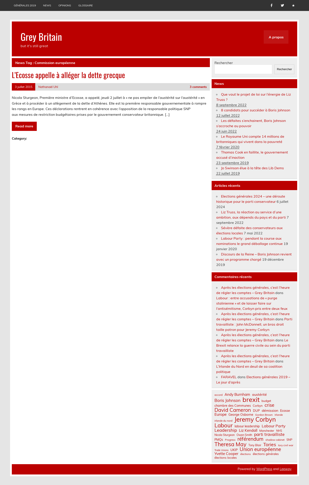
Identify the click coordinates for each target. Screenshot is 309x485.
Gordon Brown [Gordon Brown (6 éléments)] (264, 415)
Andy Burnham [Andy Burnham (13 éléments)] (237, 394)
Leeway (285, 469)
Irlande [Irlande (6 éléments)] (279, 415)
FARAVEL (229, 377)
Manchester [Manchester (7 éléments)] (266, 430)
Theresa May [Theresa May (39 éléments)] (230, 444)
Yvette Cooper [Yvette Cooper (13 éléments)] (226, 454)
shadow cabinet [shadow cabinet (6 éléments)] (274, 440)
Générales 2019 (25, 5)
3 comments (198, 87)
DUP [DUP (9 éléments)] (256, 410)
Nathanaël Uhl (48, 87)
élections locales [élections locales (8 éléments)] (225, 457)
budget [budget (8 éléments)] (266, 400)
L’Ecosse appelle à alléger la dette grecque (68, 74)
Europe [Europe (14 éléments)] (220, 414)
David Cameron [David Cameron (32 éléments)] (232, 409)
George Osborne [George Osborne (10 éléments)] (240, 414)
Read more (24, 126)
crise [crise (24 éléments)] (269, 405)
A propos (276, 37)
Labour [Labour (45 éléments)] (223, 425)
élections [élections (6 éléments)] (245, 454)
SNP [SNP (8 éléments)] (289, 439)
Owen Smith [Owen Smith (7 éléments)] (244, 434)
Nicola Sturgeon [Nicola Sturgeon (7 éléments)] (224, 434)
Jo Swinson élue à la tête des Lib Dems (252, 168)
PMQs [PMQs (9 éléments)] (218, 439)
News (47, 5)
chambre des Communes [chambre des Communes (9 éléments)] (232, 405)
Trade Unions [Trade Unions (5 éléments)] (221, 450)
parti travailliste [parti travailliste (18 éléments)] (269, 434)
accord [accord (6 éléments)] (218, 395)
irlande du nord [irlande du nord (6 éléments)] (223, 420)
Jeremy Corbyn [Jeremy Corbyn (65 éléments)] (255, 419)
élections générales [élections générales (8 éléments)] (266, 453)
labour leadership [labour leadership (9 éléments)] (247, 426)
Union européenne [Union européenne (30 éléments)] (260, 449)
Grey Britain (41, 36)
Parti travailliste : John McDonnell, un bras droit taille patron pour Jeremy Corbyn (254, 324)
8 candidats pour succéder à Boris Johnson (255, 110)
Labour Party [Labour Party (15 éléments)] (273, 426)
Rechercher (223, 63)
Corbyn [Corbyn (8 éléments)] (258, 405)
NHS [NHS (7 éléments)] (279, 430)
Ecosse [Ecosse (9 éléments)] (285, 410)
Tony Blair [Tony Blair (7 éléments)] (254, 445)
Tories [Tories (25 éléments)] (269, 444)
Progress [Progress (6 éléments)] (230, 440)
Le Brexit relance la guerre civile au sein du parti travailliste (253, 345)
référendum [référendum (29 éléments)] (250, 439)
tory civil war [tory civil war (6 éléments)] (285, 445)
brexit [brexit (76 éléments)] (251, 399)
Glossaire (85, 5)
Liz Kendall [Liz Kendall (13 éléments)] (248, 430)
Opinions (64, 5)
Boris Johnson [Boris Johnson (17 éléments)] (227, 400)
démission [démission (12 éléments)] (270, 410)
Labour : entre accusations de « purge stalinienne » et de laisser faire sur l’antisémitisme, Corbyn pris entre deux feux (252, 303)
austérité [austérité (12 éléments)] (259, 394)
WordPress (264, 469)
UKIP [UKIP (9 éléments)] (234, 449)
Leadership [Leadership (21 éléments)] (225, 430)
